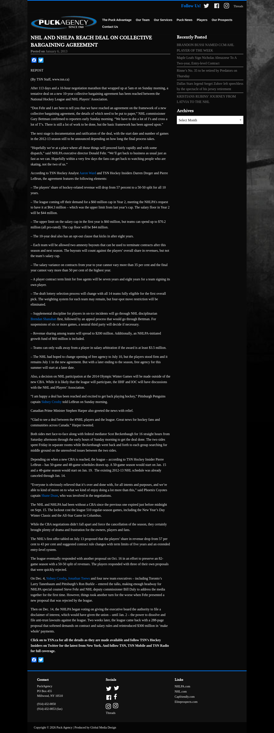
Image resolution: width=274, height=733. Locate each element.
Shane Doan (49, 495)
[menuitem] (116, 20)
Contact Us (110, 26)
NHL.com (181, 691)
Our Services (163, 20)
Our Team (143, 20)
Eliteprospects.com (186, 701)
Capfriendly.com (185, 696)
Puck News (184, 20)
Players (202, 20)
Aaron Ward (87, 173)
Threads (238, 6)
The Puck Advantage (116, 20)
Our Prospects (222, 20)
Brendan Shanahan (43, 319)
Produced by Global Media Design (95, 727)
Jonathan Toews (79, 578)
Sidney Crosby (51, 402)
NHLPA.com (182, 686)
